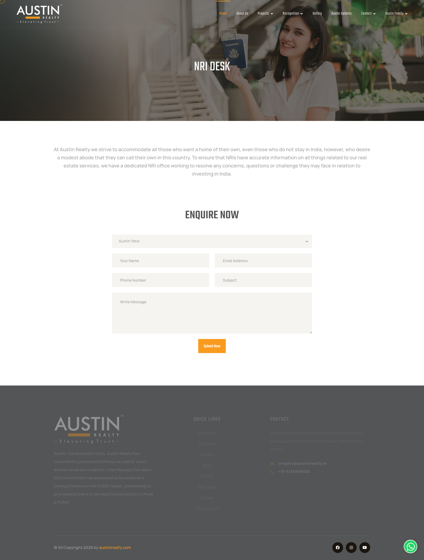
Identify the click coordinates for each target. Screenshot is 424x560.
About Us (243, 14)
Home (223, 14)
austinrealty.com (115, 547)
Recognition (293, 14)
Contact (368, 14)
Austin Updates (342, 14)
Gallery (317, 14)
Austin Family (396, 14)
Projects (265, 14)
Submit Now (212, 346)
